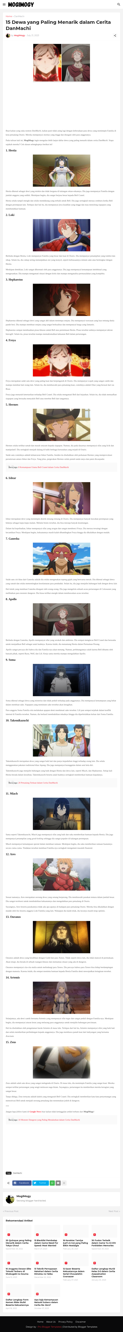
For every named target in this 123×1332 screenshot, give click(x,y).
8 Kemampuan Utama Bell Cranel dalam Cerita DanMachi (43, 467)
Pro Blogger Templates (49, 1327)
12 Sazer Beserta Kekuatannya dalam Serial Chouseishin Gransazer (74, 1272)
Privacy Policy (65, 1322)
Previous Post (12, 1211)
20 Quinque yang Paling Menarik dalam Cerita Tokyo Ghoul (18, 1243)
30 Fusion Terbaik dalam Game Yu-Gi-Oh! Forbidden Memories (104, 1243)
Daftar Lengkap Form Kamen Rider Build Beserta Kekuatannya (17, 1302)
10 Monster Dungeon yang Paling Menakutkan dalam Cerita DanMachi (49, 1120)
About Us (51, 1322)
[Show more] (64, 1183)
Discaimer (80, 1322)
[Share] (115, 35)
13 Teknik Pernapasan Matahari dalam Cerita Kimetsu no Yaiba (46, 1271)
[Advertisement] (61, 106)
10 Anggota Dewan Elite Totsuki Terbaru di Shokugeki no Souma (18, 1271)
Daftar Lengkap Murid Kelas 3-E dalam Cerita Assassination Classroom (103, 1272)
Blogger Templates (87, 1327)
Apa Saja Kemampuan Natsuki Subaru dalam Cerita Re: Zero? (46, 1302)
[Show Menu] (4, 4)
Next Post (113, 1211)
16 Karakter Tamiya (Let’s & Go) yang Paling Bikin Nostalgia (75, 1243)
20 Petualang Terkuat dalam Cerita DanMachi (38, 783)
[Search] (119, 4)
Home (9, 16)
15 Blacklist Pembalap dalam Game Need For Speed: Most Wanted (46, 1243)
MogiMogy (24, 1196)
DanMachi (19, 16)
